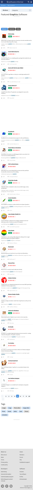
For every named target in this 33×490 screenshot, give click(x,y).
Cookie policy (4, 464)
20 (29, 396)
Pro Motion (11, 343)
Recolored (11, 246)
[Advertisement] (16, 21)
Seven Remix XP (12, 85)
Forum (21, 457)
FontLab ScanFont (13, 360)
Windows (3, 5)
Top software (23, 474)
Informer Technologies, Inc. (26, 487)
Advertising (4, 471)
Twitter (11, 486)
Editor (15, 411)
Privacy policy (4, 462)
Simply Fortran (12, 278)
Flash (20, 411)
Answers (22, 471)
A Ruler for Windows (13, 310)
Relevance (4, 29)
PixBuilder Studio (12, 180)
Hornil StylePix (12, 198)
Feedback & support (25, 462)
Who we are (4, 454)
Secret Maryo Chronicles (14, 147)
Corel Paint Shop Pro (13, 51)
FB (6, 486)
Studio (9, 411)
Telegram (2, 486)
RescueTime (11, 263)
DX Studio (10, 327)
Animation (4, 415)
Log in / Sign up (31, 2)
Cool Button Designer (13, 378)
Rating (18, 29)
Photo (3, 411)
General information (6, 474)
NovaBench (11, 131)
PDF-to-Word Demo (13, 164)
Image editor (26, 408)
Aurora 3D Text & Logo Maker (15, 68)
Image (9, 408)
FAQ (21, 459)
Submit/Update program (7, 476)
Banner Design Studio (13, 294)
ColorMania (11, 230)
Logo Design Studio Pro (14, 214)
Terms (2, 459)
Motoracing (11, 34)
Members (22, 454)
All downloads (23, 479)
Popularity (11, 29)
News (2, 457)
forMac (21, 476)
